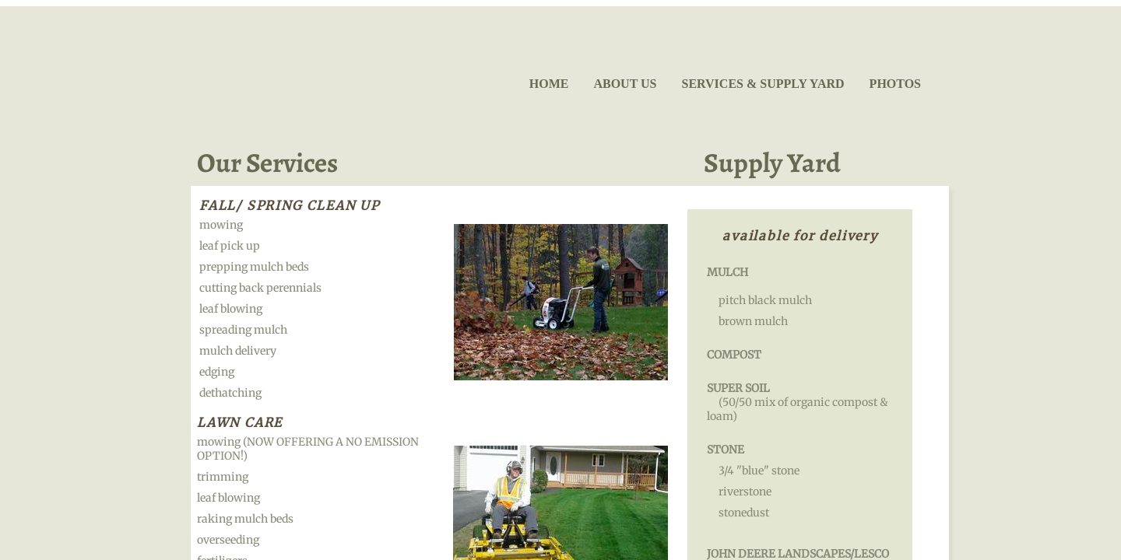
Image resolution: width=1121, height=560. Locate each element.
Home (549, 83)
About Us (624, 83)
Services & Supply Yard (762, 83)
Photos (895, 83)
